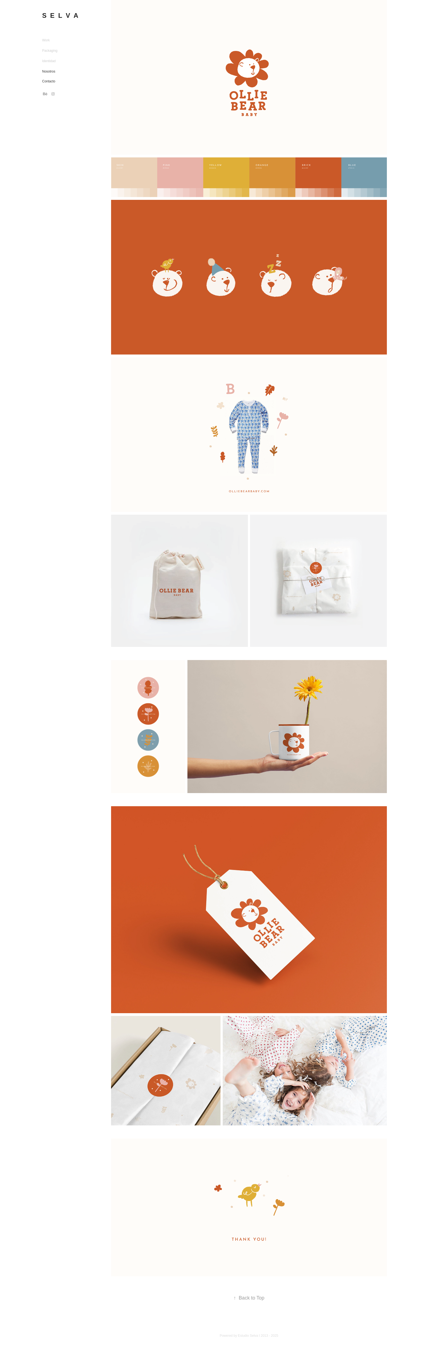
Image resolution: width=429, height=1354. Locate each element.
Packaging (49, 51)
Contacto (48, 81)
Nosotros (48, 71)
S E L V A (60, 15)
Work (46, 40)
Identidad (49, 61)
